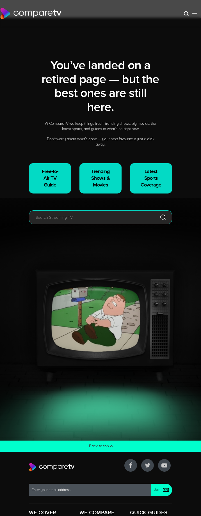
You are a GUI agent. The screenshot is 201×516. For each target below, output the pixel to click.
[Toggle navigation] (195, 13)
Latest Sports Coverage (151, 178)
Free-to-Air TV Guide (50, 178)
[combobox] (92, 217)
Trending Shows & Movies (100, 178)
